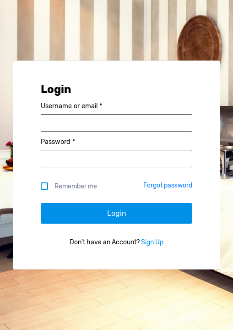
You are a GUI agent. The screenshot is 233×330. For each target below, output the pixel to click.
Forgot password (167, 185)
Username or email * (71, 106)
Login (116, 213)
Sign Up (151, 242)
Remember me (73, 186)
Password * (58, 142)
